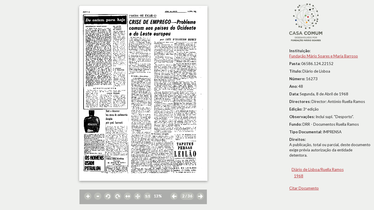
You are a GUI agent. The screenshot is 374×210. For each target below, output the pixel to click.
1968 (298, 176)
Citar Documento (304, 188)
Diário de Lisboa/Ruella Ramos (318, 169)
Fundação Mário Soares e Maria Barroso (323, 56)
